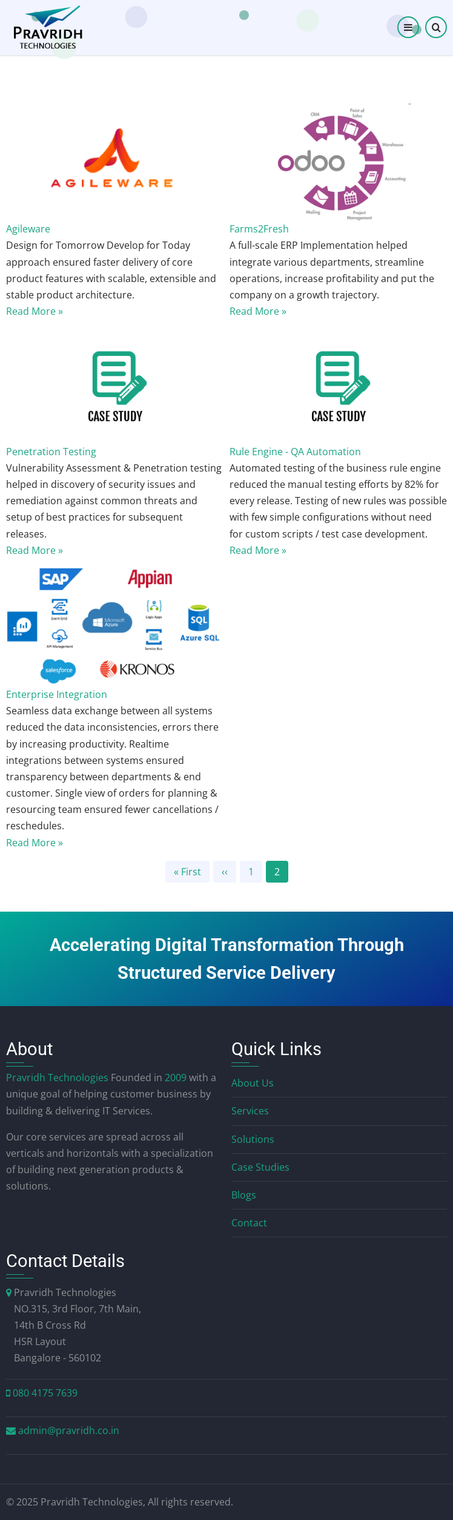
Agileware (28, 228)
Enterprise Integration (56, 694)
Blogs (243, 1195)
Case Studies (260, 1167)
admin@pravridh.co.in (68, 1430)
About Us (252, 1083)
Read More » (34, 311)
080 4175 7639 (45, 1393)
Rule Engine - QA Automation (295, 451)
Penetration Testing (51, 451)
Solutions (252, 1139)
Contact (249, 1222)
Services (250, 1110)
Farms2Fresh (259, 228)
